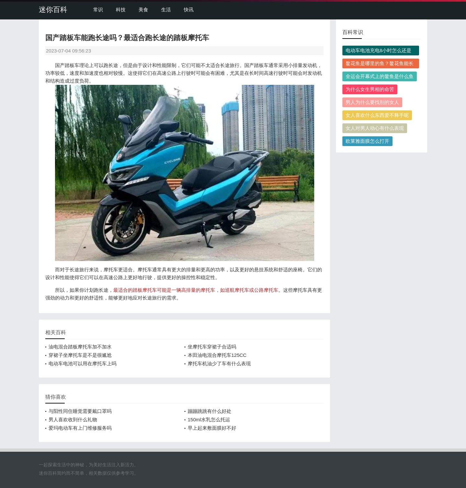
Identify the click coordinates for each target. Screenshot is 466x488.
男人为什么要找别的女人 (372, 102)
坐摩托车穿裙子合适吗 (212, 346)
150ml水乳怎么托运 (209, 419)
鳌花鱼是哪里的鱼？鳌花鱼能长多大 (380, 64)
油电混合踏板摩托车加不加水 (80, 346)
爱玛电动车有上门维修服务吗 (80, 428)
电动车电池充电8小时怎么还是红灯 (378, 51)
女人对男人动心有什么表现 (375, 128)
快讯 (189, 9)
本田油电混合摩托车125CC (217, 355)
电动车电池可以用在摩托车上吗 (82, 363)
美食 (143, 9)
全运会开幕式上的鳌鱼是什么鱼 (380, 76)
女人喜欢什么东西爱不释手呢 (377, 115)
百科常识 (352, 32)
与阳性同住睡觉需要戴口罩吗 (80, 411)
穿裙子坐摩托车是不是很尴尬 (80, 355)
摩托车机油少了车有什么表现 (219, 363)
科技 (121, 9)
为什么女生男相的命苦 (370, 89)
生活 (166, 9)
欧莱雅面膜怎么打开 (367, 141)
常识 (98, 9)
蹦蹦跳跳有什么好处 (209, 411)
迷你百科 (53, 10)
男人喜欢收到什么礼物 (73, 419)
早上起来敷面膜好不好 (212, 428)
